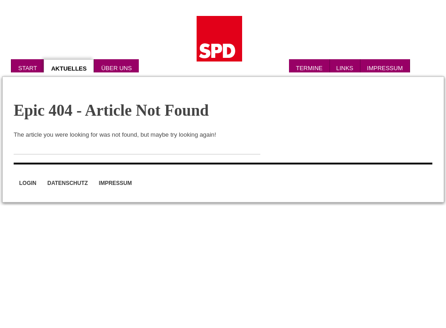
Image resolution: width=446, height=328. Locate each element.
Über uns (116, 68)
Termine (309, 68)
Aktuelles (68, 68)
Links (345, 68)
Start (27, 68)
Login (27, 183)
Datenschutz (67, 183)
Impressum (385, 68)
